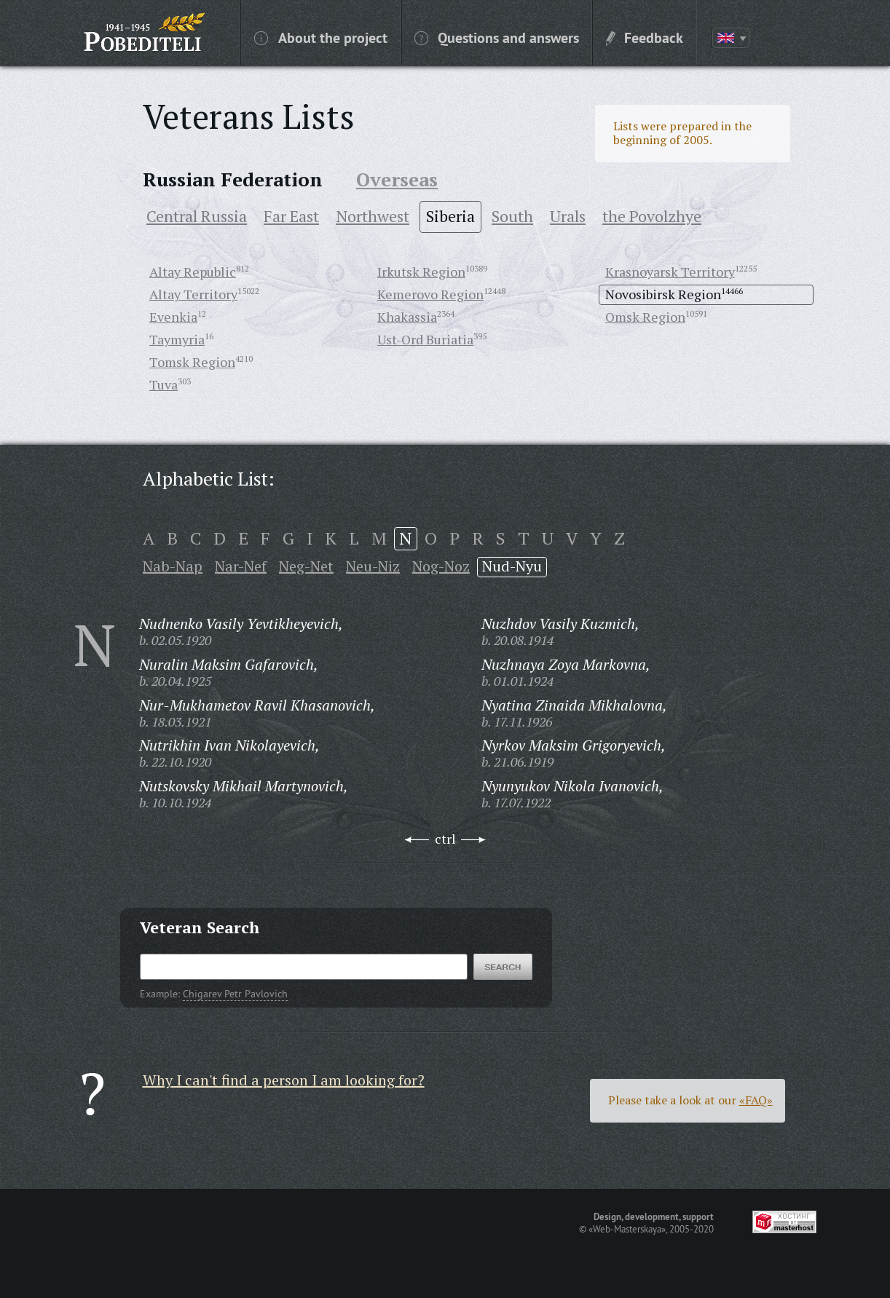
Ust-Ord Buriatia (425, 339)
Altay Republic (192, 271)
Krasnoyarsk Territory (670, 271)
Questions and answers (496, 37)
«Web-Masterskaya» (627, 1229)
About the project (320, 37)
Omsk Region (645, 316)
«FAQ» (756, 1100)
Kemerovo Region (430, 294)
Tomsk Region (192, 362)
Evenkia (173, 316)
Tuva (163, 384)
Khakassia (407, 316)
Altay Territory (193, 294)
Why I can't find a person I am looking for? (284, 1080)
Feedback (644, 37)
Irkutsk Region (421, 271)
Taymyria (177, 339)
